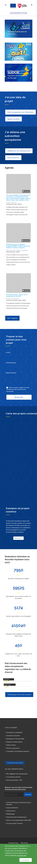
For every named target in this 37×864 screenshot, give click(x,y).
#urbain (18, 250)
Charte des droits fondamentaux (16, 817)
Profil (8, 352)
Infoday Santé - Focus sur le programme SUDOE (17, 295)
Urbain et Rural (10, 745)
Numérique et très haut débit (15, 739)
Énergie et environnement (14, 742)
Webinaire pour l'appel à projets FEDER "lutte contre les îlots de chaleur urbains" (18, 246)
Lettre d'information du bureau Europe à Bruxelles (18, 803)
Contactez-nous (13, 843)
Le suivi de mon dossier (13, 777)
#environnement (11, 250)
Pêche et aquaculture (13, 748)
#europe (14, 202)
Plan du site (24, 843)
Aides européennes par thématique (20, 112)
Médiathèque (10, 814)
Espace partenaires (12, 807)
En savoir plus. (22, 855)
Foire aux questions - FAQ (14, 780)
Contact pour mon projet (15, 762)
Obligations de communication (18, 151)
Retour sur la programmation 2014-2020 (18, 820)
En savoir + (18, 538)
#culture (8, 202)
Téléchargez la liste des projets (19, 694)
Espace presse (10, 811)
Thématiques (11, 362)
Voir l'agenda (12, 318)
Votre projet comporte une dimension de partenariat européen (17, 389)
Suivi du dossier (13, 157)
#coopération (15, 299)
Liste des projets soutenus (14, 823)
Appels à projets (13, 119)
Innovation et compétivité (14, 732)
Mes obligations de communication (17, 774)
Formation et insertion (13, 735)
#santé (8, 299)
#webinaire (25, 250)
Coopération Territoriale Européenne (17, 751)
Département (11, 373)
